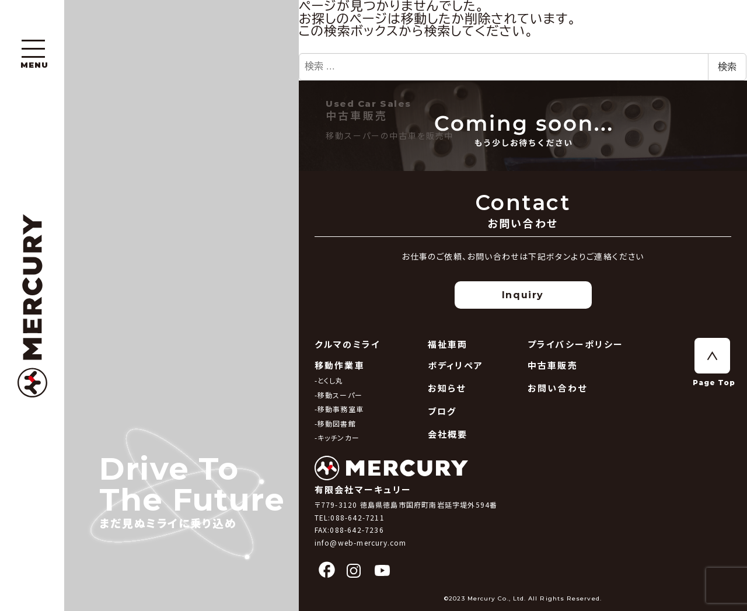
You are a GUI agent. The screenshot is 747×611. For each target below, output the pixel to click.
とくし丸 (330, 380)
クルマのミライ (348, 344)
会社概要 (448, 434)
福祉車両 (448, 344)
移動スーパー (339, 395)
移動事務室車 (340, 409)
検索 (727, 67)
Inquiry (523, 295)
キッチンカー (338, 437)
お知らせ (447, 388)
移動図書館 (336, 423)
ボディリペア (456, 365)
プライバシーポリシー (576, 344)
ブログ (442, 411)
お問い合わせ (558, 388)
